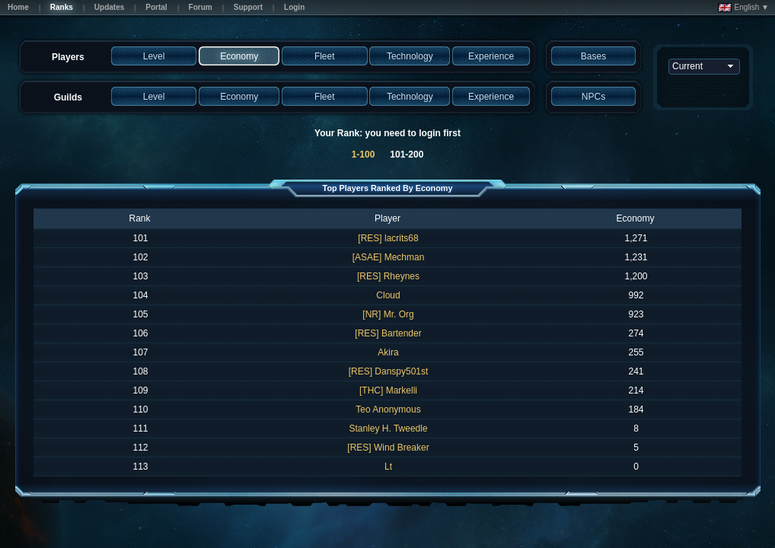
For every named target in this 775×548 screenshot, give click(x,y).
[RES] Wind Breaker (388, 447)
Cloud (388, 295)
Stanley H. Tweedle (388, 428)
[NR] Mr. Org (387, 314)
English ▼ (743, 7)
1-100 (363, 154)
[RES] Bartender (388, 333)
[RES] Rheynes (388, 276)
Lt (388, 466)
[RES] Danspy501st (389, 371)
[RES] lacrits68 (388, 238)
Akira (388, 352)
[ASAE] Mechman (388, 257)
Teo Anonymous (388, 409)
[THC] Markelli (388, 390)
